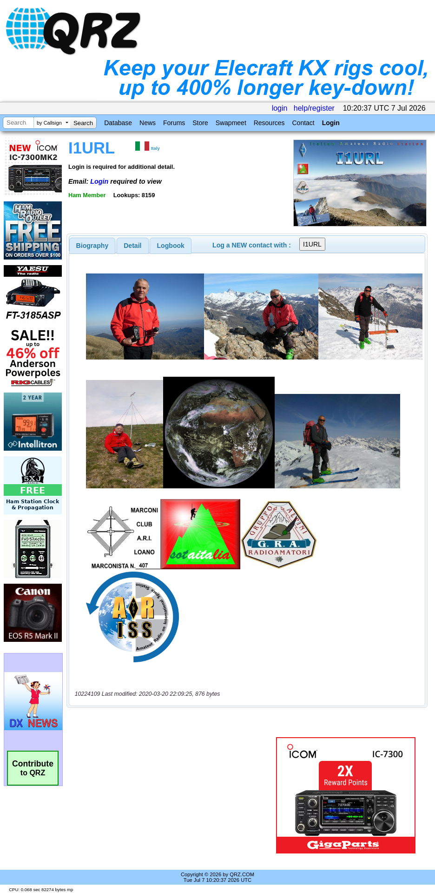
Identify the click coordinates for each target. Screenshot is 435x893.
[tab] (92, 245)
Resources (269, 123)
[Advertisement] (173, 795)
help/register (314, 108)
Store (200, 123)
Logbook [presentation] (171, 245)
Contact (303, 123)
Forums (174, 123)
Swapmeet (231, 123)
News (147, 123)
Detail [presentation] (132, 245)
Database (118, 123)
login (280, 108)
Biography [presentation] (92, 245)
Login (331, 123)
